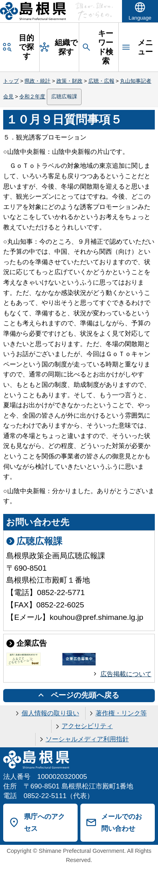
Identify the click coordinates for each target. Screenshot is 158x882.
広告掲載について (126, 674)
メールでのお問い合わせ (121, 822)
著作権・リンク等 (121, 713)
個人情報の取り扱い (50, 713)
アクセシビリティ (87, 726)
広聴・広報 (101, 81)
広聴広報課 (64, 97)
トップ (11, 81)
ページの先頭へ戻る (85, 695)
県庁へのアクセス (44, 822)
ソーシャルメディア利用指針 (87, 739)
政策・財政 (69, 81)
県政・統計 (37, 81)
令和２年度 (32, 97)
